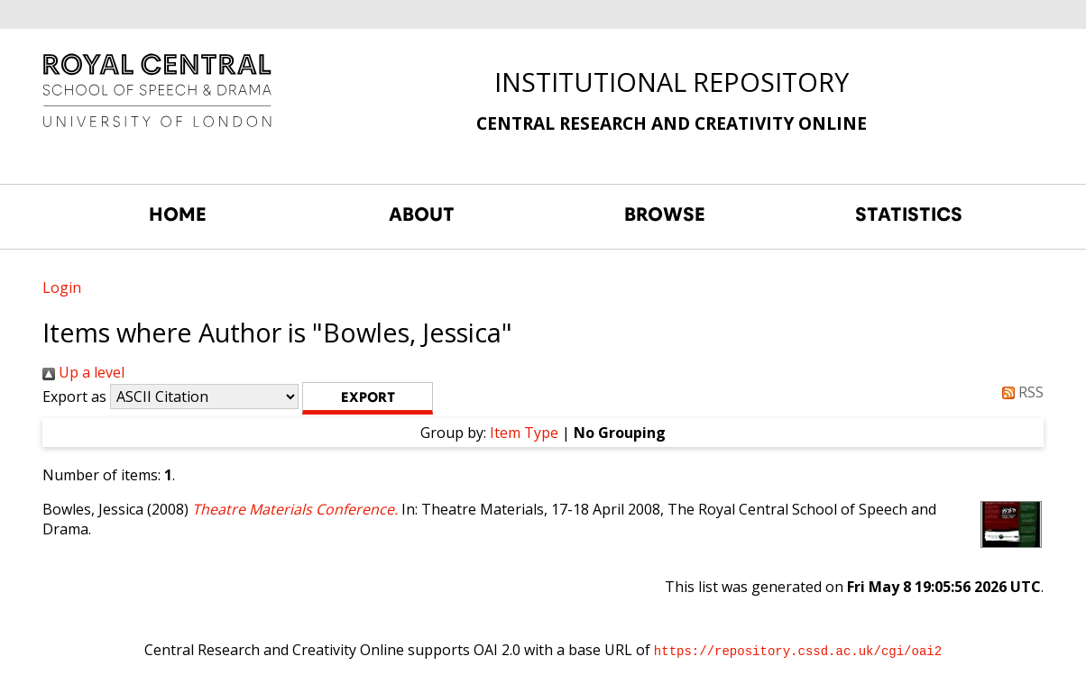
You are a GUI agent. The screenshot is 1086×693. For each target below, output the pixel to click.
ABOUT (422, 214)
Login (61, 287)
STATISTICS (908, 214)
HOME (178, 214)
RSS (1019, 392)
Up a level (83, 372)
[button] (367, 398)
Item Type (524, 432)
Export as (74, 396)
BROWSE (664, 214)
